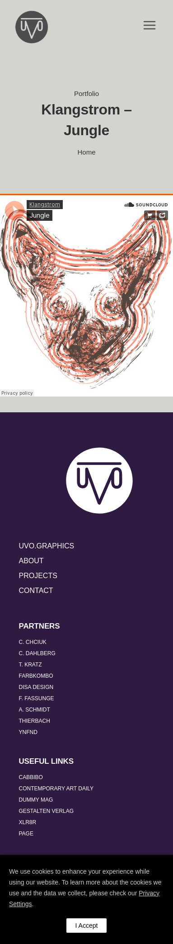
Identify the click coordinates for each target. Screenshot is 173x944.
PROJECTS (38, 575)
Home (86, 152)
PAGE (26, 833)
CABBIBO (31, 777)
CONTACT (36, 590)
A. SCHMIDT (34, 710)
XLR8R (28, 822)
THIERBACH (34, 721)
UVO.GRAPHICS (47, 546)
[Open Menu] (149, 26)
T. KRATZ (30, 664)
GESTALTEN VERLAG (46, 811)
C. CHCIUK (33, 642)
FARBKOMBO (36, 676)
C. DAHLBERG (37, 653)
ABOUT (31, 561)
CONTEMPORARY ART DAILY (56, 788)
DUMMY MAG (36, 800)
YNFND (28, 732)
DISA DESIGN (36, 687)
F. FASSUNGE (36, 698)
